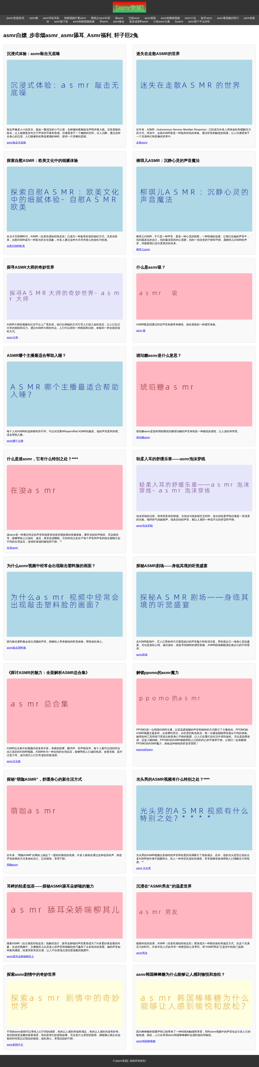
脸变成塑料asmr (138, 21)
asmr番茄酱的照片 (228, 18)
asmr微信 (118, 21)
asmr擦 (33, 18)
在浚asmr (12, 547)
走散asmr (142, 142)
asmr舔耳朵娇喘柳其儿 (20, 956)
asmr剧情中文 (15, 1044)
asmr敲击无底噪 (16, 142)
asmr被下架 (61, 21)
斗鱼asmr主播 (161, 21)
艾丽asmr (134, 18)
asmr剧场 (142, 654)
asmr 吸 (141, 330)
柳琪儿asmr (143, 249)
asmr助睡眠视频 (170, 18)
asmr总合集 (14, 761)
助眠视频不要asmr (75, 18)
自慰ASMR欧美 (16, 246)
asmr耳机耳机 (51, 18)
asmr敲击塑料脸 (16, 647)
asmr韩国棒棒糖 (145, 1041)
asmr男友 (142, 953)
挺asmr (119, 18)
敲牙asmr (206, 18)
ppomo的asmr (144, 749)
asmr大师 (12, 337)
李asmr (104, 21)
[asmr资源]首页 (15, 18)
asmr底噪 (150, 18)
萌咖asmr (12, 864)
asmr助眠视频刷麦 (84, 21)
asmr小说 (190, 18)
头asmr (179, 21)
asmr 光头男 (143, 868)
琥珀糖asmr (143, 437)
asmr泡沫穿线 (144, 525)
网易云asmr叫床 (100, 18)
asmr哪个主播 (15, 440)
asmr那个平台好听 (199, 21)
